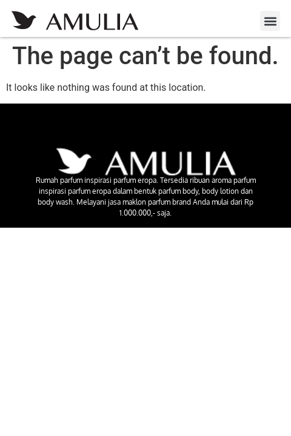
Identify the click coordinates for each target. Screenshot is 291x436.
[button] (270, 21)
